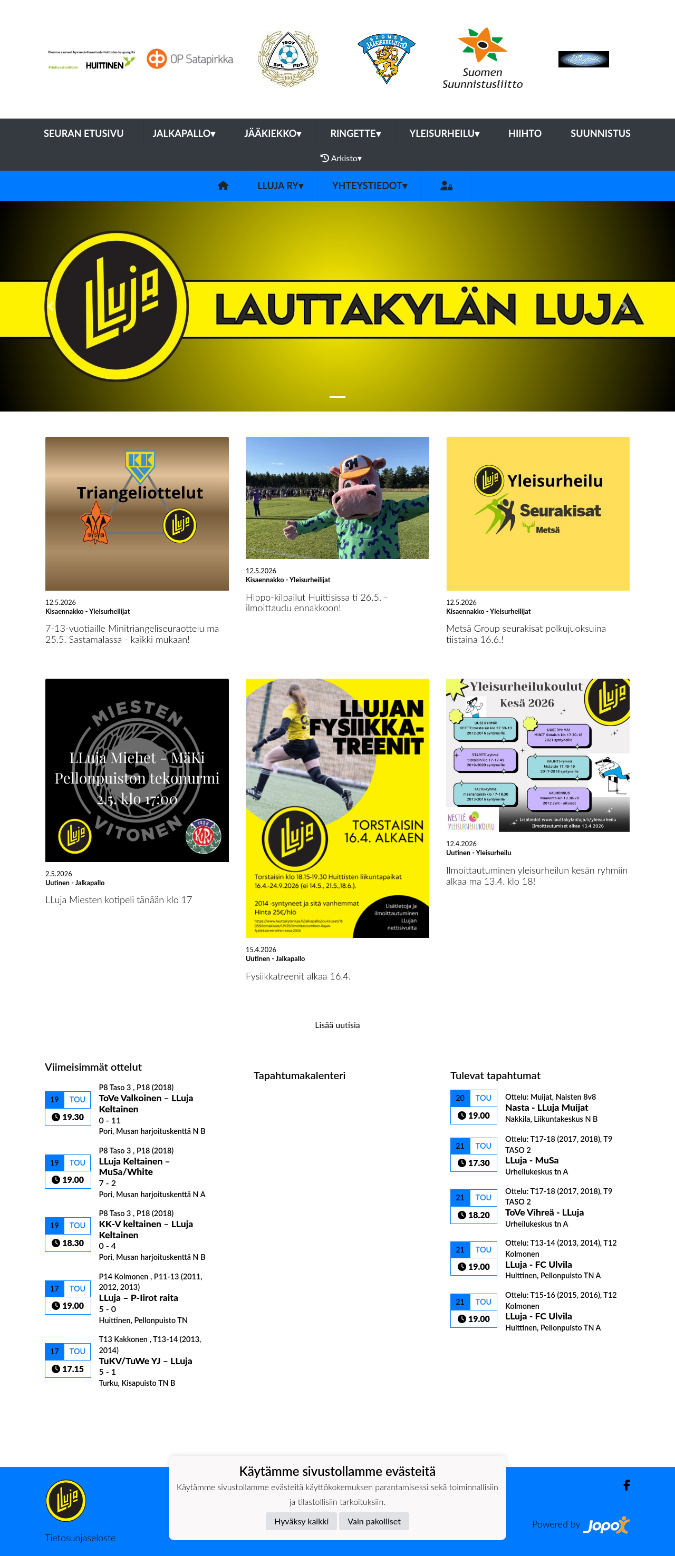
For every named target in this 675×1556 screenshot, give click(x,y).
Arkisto (341, 158)
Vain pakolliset (374, 1521)
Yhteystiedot (369, 185)
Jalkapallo (184, 133)
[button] (50, 306)
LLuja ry (280, 185)
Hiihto (525, 133)
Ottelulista (71, 1406)
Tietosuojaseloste (80, 1537)
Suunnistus (601, 133)
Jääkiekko (272, 133)
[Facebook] (622, 1485)
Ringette (355, 133)
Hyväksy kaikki (301, 1521)
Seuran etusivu (84, 133)
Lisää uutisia (337, 1025)
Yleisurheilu (444, 133)
